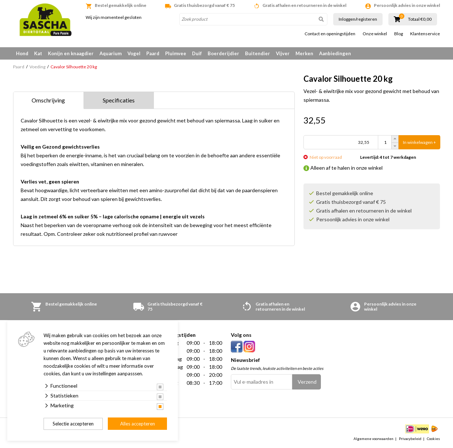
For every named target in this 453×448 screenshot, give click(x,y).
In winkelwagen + (419, 142)
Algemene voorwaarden (373, 438)
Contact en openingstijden (330, 34)
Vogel (133, 53)
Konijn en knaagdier (71, 53)
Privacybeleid (410, 438)
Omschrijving (48, 100)
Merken (304, 53)
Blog (398, 34)
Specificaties (119, 100)
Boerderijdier (223, 53)
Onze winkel (375, 34)
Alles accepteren (137, 424)
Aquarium (110, 53)
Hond (22, 53)
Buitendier (257, 53)
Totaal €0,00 (420, 19)
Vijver (283, 53)
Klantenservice (425, 34)
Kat (38, 53)
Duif (197, 53)
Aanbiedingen (335, 53)
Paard (152, 53)
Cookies (433, 438)
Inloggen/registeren (358, 19)
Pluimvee (175, 53)
